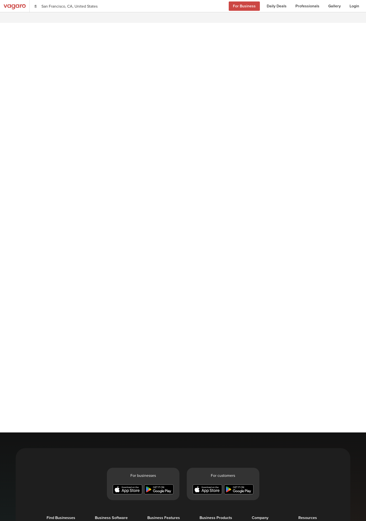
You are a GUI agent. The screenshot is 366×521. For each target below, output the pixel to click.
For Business (244, 6)
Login (354, 6)
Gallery (334, 6)
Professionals (307, 6)
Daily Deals (277, 6)
